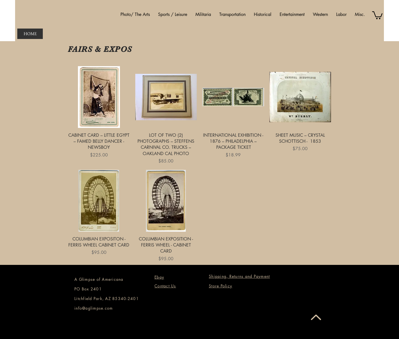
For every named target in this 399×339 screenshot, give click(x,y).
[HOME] (30, 34)
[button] (135, 14)
